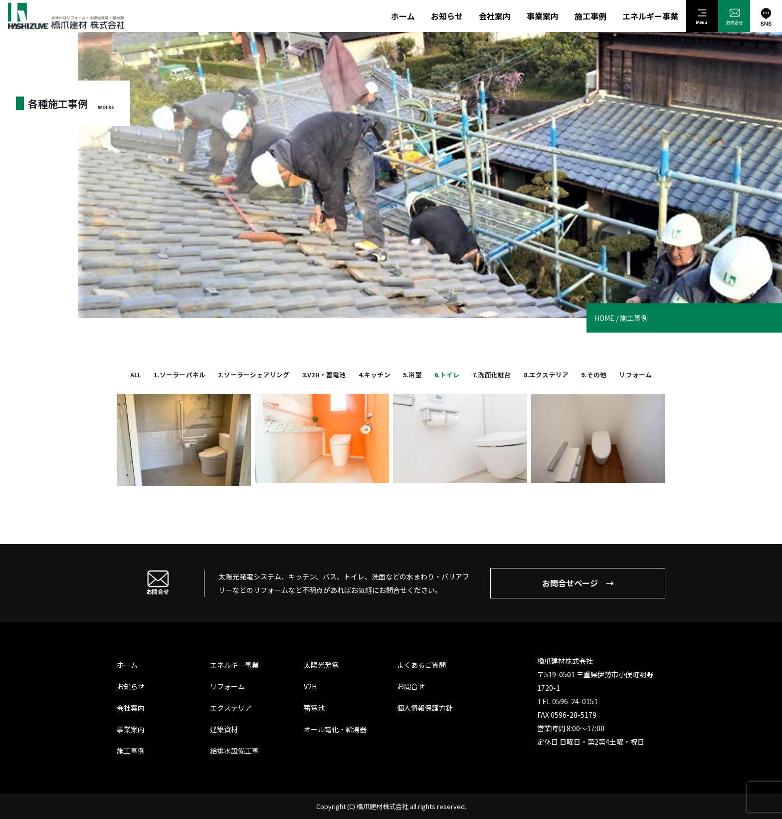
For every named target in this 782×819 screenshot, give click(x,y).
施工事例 (590, 16)
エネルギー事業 (650, 16)
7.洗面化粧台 (491, 374)
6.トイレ (447, 374)
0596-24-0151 (575, 701)
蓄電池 (314, 708)
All (136, 374)
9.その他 (593, 374)
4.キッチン (375, 374)
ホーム (403, 16)
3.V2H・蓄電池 (324, 374)
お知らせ (447, 16)
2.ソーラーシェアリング (253, 374)
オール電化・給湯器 (335, 729)
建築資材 (224, 729)
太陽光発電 (321, 665)
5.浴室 (412, 374)
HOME (604, 318)
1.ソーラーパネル (179, 374)
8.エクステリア (546, 374)
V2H (310, 686)
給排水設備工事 (234, 751)
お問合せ (411, 686)
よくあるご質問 (421, 665)
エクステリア (231, 708)
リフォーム (635, 374)
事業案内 (543, 16)
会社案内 (495, 16)
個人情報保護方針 (425, 708)
